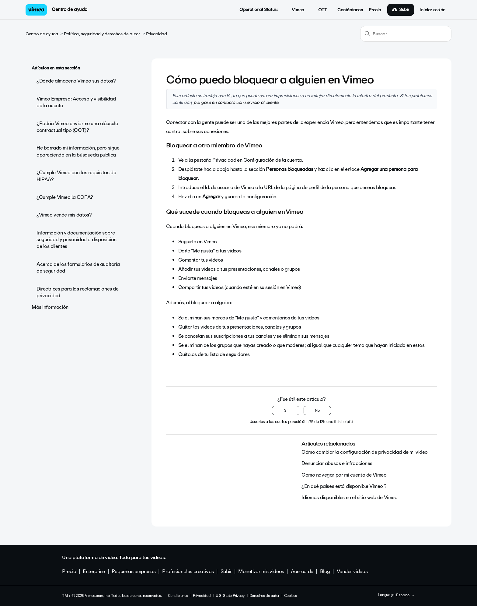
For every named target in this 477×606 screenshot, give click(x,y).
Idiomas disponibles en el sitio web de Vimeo (349, 497)
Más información (50, 307)
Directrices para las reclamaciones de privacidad (77, 292)
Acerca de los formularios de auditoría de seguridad (78, 267)
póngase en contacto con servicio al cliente (235, 102)
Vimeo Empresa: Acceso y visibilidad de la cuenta (76, 102)
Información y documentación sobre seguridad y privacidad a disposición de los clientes (77, 240)
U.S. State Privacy (230, 596)
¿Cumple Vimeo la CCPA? (65, 197)
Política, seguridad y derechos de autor (102, 33)
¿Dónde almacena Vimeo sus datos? (76, 81)
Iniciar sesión (432, 10)
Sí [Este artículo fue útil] (285, 410)
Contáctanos (350, 10)
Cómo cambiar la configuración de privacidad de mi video (364, 452)
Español (405, 595)
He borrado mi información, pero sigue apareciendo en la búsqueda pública (78, 151)
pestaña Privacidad (215, 160)
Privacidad (156, 33)
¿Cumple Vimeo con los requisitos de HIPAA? (76, 175)
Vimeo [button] (294, 10)
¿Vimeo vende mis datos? (64, 215)
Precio (375, 10)
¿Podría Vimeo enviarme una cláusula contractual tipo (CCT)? (77, 126)
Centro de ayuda (70, 9)
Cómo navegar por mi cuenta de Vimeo (343, 475)
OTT (319, 10)
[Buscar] (405, 33)
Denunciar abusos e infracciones (336, 463)
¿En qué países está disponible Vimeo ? (344, 486)
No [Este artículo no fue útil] (317, 410)
